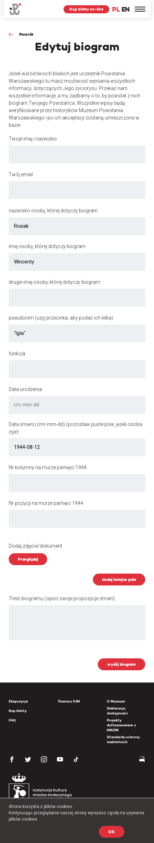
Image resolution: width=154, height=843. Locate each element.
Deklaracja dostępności (117, 710)
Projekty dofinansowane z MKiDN (121, 725)
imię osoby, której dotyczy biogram (47, 246)
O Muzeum (116, 701)
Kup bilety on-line (86, 9)
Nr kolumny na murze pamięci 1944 (48, 467)
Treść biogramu (62, 598)
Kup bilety (18, 710)
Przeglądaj (28, 559)
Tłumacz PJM (69, 701)
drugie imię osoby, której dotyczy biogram (54, 282)
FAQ (12, 720)
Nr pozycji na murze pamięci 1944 (46, 503)
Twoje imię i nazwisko (33, 139)
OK (111, 831)
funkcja (17, 353)
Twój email (21, 174)
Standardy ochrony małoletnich (123, 739)
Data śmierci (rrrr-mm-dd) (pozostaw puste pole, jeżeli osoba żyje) (75, 428)
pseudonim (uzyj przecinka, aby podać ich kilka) (61, 318)
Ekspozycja (18, 701)
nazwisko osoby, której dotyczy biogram (53, 210)
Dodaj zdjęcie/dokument (35, 546)
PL (116, 9)
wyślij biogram (121, 664)
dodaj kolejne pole (119, 579)
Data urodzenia (25, 389)
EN (126, 9)
